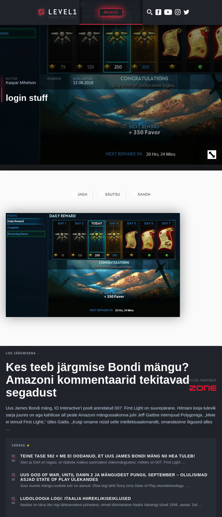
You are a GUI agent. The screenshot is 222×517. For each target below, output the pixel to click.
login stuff (27, 98)
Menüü (111, 12)
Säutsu (109, 194)
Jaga (80, 194)
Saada (141, 194)
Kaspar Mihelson (21, 82)
